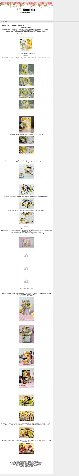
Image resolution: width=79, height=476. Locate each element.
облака (29, 288)
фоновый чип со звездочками (26, 181)
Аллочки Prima (32, 408)
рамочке (14, 60)
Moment (23, 440)
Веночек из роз (15, 423)
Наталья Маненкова (26, 55)
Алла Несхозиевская (26, 291)
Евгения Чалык (26, 226)
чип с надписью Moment (9, 196)
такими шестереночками (19, 180)
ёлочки (32, 288)
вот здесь (36, 461)
